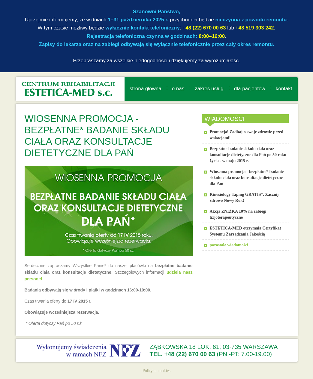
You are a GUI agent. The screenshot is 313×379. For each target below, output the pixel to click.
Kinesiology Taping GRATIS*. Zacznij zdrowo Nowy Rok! (244, 197)
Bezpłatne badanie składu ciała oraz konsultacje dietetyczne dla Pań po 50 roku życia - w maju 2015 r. (248, 154)
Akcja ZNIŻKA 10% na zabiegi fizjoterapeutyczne (238, 214)
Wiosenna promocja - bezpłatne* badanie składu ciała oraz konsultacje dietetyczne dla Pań (247, 177)
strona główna (145, 88)
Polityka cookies (156, 371)
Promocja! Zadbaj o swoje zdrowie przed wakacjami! (247, 135)
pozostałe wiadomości (229, 245)
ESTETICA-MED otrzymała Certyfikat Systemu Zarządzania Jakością (245, 231)
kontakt (284, 88)
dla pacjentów (249, 88)
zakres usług (209, 88)
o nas (178, 88)
